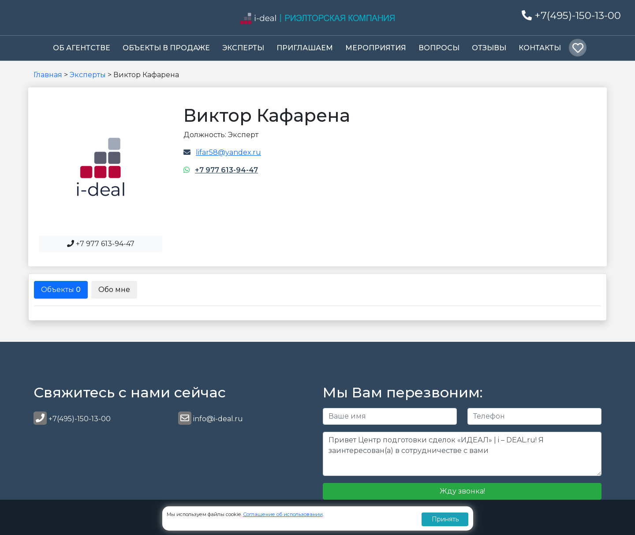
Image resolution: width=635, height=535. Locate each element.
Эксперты (243, 48)
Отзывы (489, 48)
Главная (48, 75)
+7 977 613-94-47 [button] (100, 243)
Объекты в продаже (166, 48)
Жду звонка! (462, 491)
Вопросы (438, 48)
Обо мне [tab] (114, 289)
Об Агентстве (81, 48)
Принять (445, 519)
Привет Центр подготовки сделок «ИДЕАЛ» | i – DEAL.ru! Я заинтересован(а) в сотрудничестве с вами (462, 454)
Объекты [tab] (61, 289)
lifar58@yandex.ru (228, 152)
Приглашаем (304, 48)
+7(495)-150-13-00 (571, 15)
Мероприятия (375, 48)
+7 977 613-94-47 (226, 170)
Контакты (540, 48)
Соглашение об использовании (283, 514)
